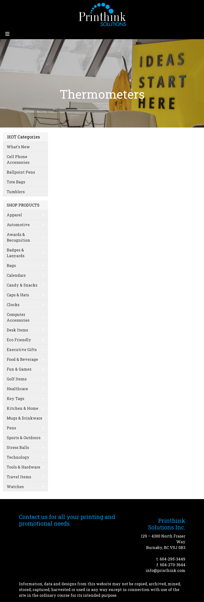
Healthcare (17, 388)
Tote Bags (16, 181)
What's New (18, 146)
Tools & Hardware (23, 466)
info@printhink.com (165, 570)
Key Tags (15, 398)
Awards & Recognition (18, 237)
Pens (11, 427)
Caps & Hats (18, 294)
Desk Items (17, 329)
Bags (11, 265)
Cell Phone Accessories (18, 159)
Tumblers (16, 191)
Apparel (14, 214)
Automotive (18, 224)
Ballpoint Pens (21, 172)
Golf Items (17, 378)
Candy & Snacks (22, 285)
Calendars (16, 275)
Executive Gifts (22, 349)
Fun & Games (19, 369)
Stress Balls (18, 447)
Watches (15, 486)
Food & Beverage (22, 359)
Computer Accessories (18, 317)
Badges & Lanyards (15, 252)
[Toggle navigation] (7, 33)
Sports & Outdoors (23, 437)
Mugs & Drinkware (24, 418)
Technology (18, 457)
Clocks (13, 304)
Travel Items (19, 476)
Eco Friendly (19, 339)
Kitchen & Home (22, 408)
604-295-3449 (172, 558)
